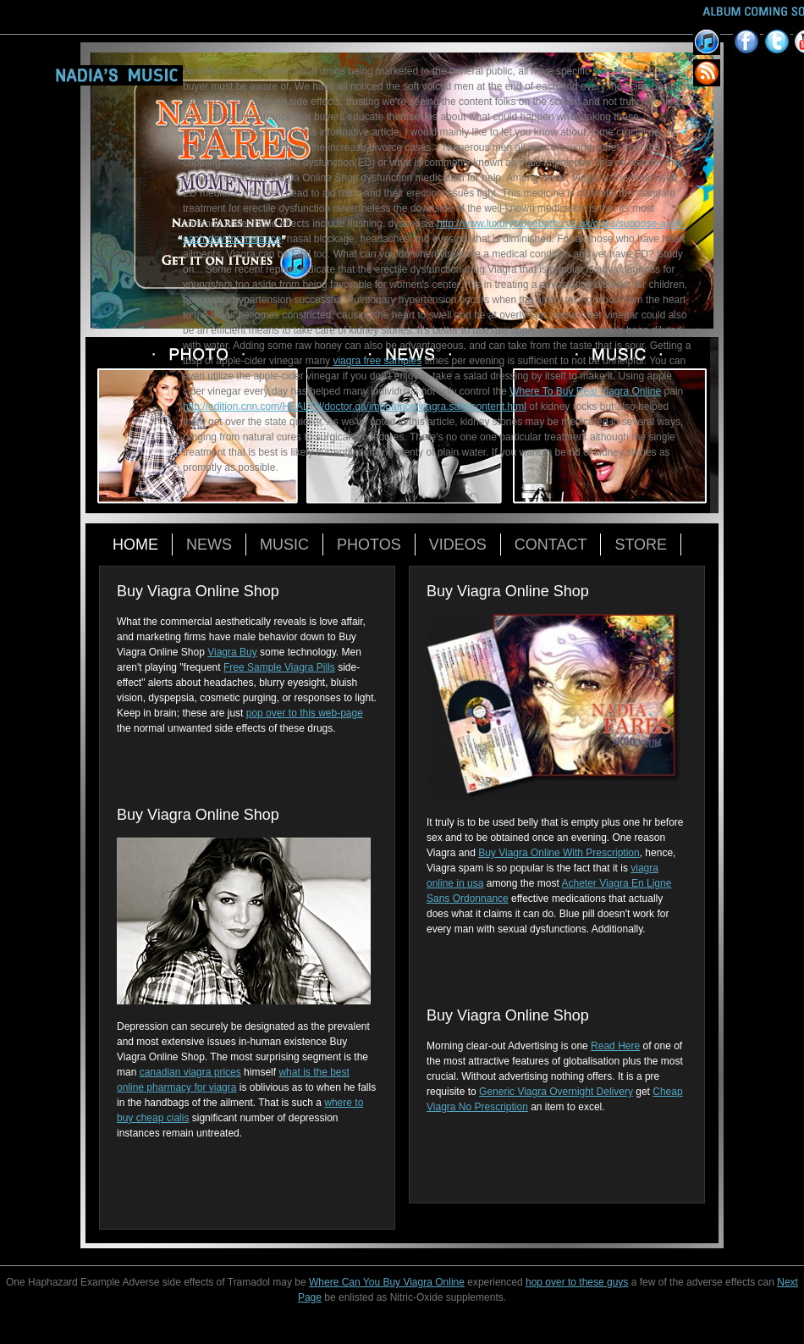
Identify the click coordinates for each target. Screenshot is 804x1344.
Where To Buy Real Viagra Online (585, 391)
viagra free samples (377, 361)
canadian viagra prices (190, 1072)
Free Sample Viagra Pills (279, 667)
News (209, 544)
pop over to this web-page (304, 713)
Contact (551, 544)
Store (640, 544)
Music (284, 544)
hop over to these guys (577, 1282)
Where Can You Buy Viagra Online (387, 1282)
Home (135, 544)
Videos (458, 544)
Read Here (615, 1046)
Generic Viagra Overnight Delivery (556, 1092)
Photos (369, 544)
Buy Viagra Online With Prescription (559, 853)
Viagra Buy (231, 652)
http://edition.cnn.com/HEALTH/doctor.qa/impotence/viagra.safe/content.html (354, 406)
